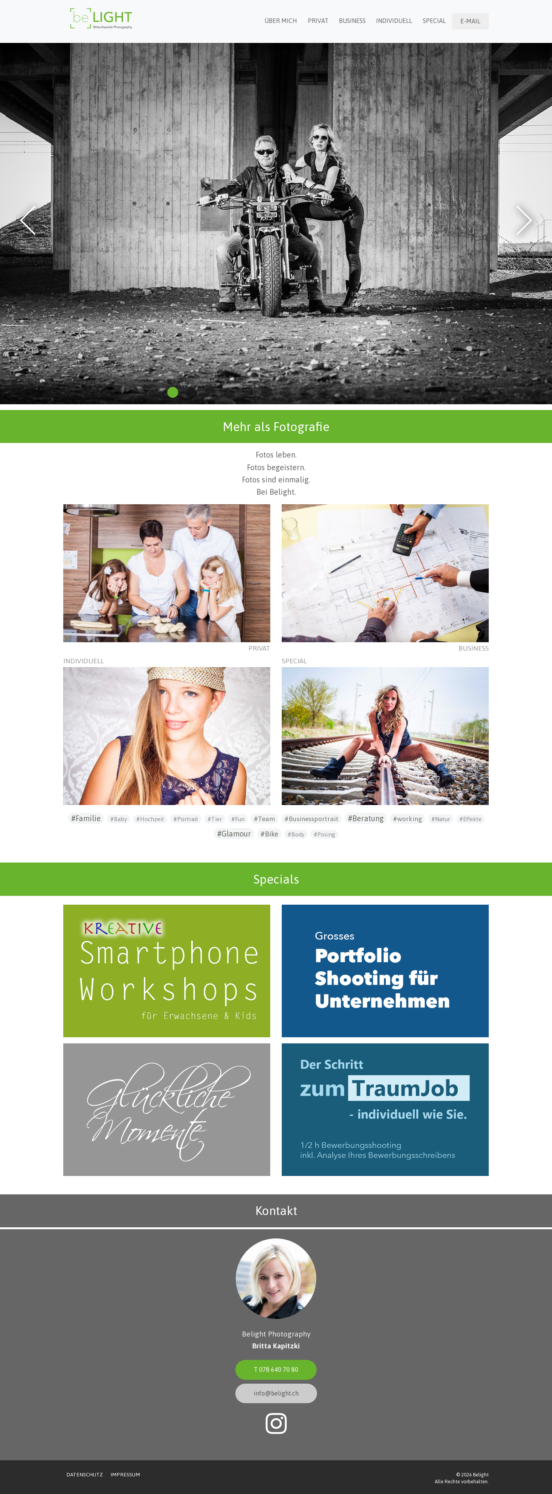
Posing (326, 834)
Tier (216, 819)
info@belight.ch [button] (276, 1393)
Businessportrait (313, 819)
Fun (240, 818)
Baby (120, 819)
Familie (88, 818)
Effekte (472, 819)
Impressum (125, 1474)
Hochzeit (152, 819)
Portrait (187, 818)
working (409, 819)
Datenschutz (84, 1474)
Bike (271, 834)
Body (297, 834)
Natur (442, 818)
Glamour (236, 833)
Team (266, 819)
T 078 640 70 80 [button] (276, 1369)
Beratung (368, 818)
